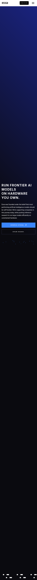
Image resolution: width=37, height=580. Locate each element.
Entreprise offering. (17, 225)
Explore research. (18, 231)
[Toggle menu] (33, 3)
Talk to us (24, 2)
